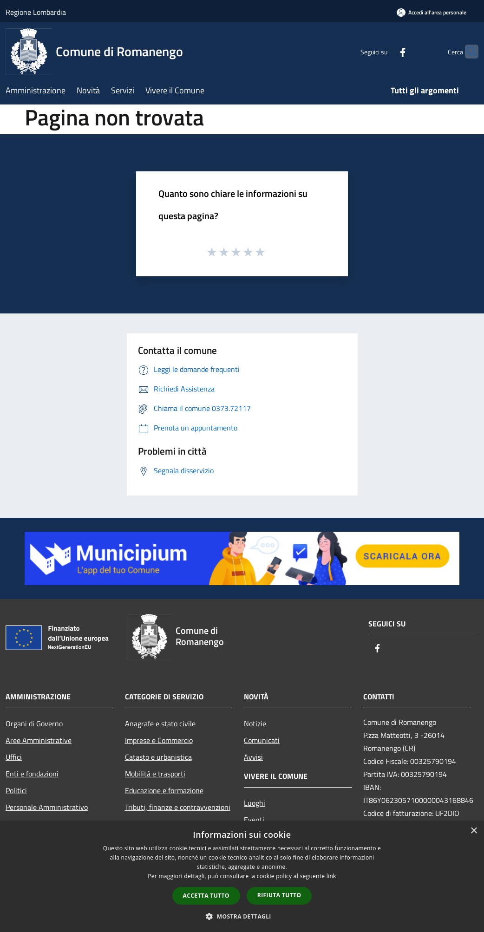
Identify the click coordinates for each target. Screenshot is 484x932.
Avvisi (253, 757)
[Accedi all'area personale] (431, 12)
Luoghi (254, 802)
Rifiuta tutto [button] (279, 895)
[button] (242, 916)
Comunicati (262, 740)
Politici (16, 790)
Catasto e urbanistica (158, 757)
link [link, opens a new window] (331, 876)
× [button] (473, 831)
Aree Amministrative (39, 740)
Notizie (255, 723)
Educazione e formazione (164, 790)
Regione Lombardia (36, 12)
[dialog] (242, 876)
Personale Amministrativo (47, 807)
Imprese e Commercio (159, 740)
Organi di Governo (34, 723)
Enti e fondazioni (32, 773)
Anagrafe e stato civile (160, 723)
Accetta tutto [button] (206, 895)
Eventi (254, 819)
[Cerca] (467, 51)
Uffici (14, 757)
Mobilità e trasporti (155, 773)
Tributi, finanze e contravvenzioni (177, 807)
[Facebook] (384, 51)
